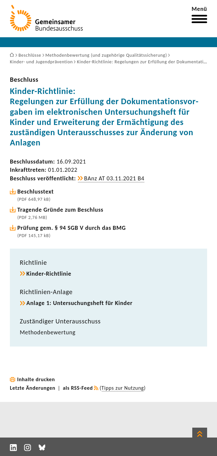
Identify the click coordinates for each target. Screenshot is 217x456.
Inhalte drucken (36, 379)
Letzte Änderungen (32, 388)
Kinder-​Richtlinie (48, 273)
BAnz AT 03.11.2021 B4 (114, 178)
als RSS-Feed (78, 388)
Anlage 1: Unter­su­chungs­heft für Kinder (79, 303)
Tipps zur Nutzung (123, 388)
